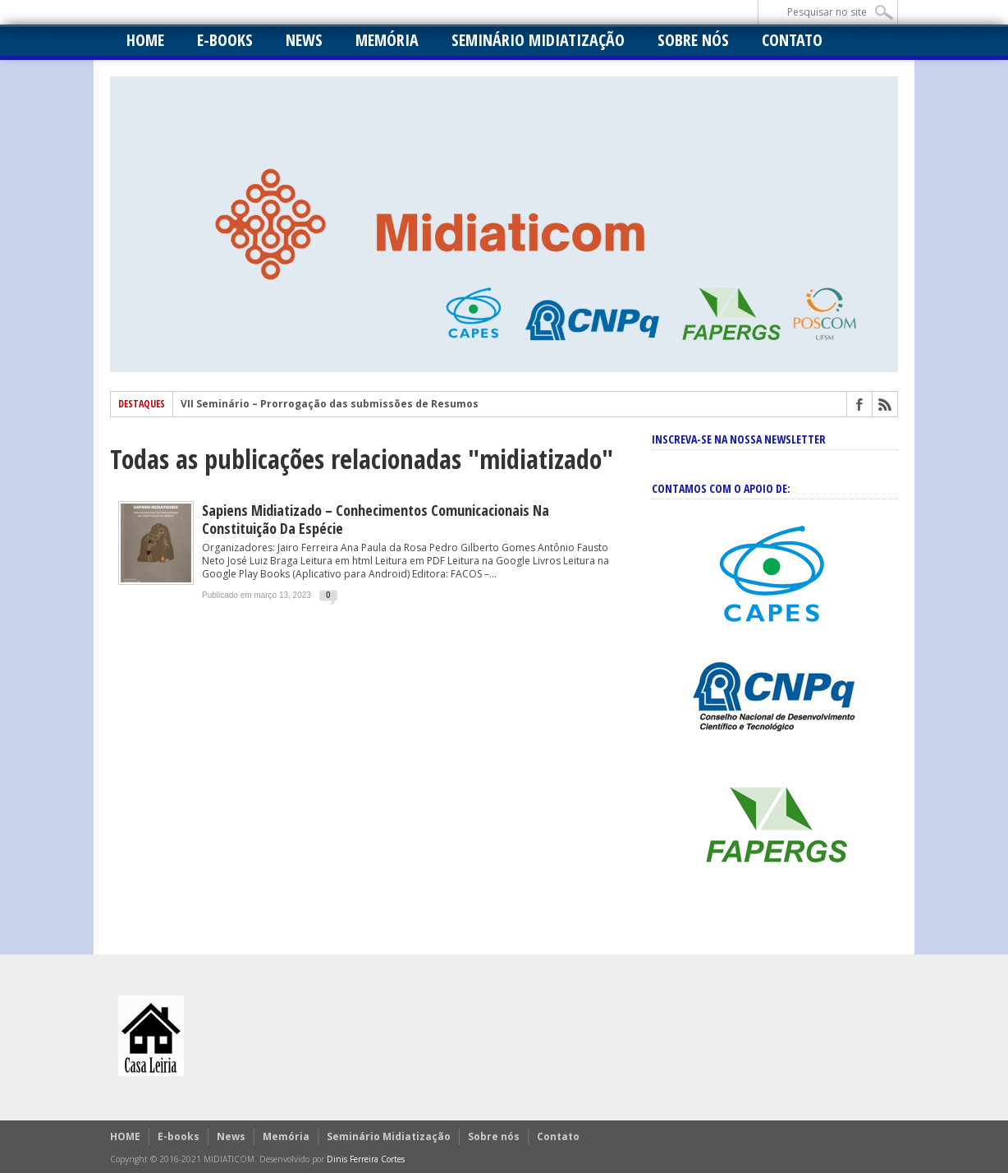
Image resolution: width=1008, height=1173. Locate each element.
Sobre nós (693, 40)
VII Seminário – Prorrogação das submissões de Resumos (330, 404)
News (304, 40)
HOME (145, 40)
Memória (387, 40)
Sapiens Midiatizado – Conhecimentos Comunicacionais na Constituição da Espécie (375, 519)
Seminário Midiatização (538, 40)
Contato (792, 40)
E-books (225, 40)
